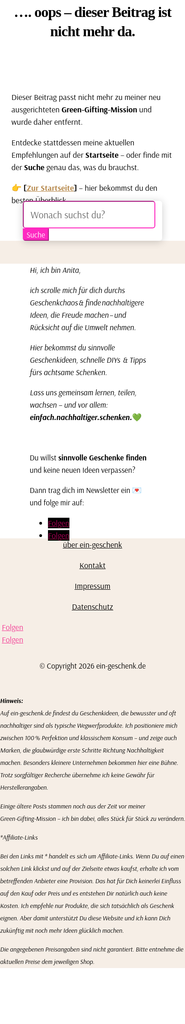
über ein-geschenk (92, 544)
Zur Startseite (50, 188)
